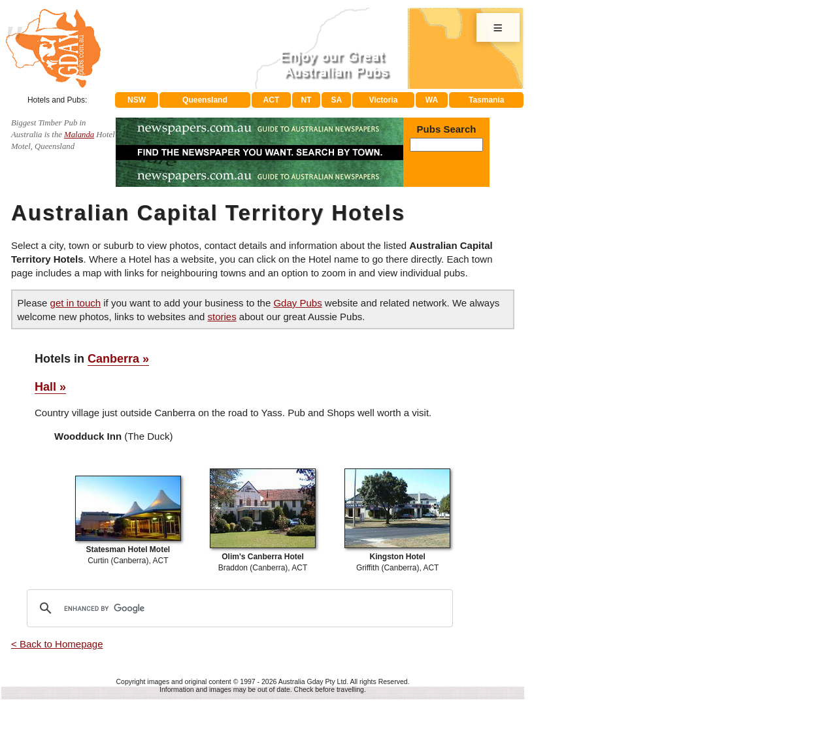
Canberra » (118, 358)
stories (221, 316)
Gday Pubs (297, 302)
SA (336, 100)
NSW (136, 100)
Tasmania (486, 100)
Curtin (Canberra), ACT (128, 549)
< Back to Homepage (57, 643)
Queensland (204, 100)
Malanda (79, 134)
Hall (45, 386)
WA (431, 100)
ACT (271, 100)
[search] (238, 608)
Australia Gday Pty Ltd (312, 681)
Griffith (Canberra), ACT (397, 556)
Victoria (383, 100)
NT (306, 100)
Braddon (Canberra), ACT (263, 556)
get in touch (75, 302)
